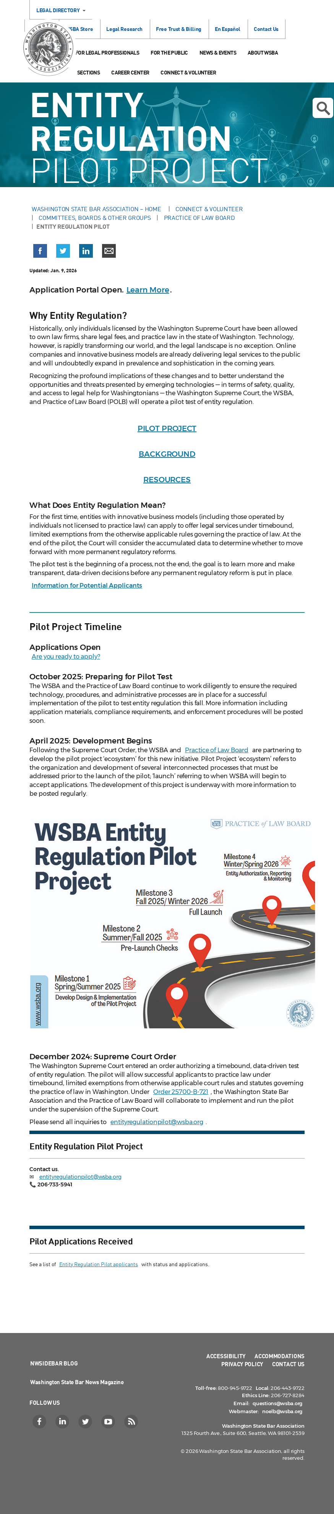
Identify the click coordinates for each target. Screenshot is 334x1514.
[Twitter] (86, 1421)
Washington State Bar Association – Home (97, 209)
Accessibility (226, 1355)
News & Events (217, 52)
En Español (227, 29)
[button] (40, 252)
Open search (323, 108)
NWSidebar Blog (54, 1363)
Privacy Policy (242, 1363)
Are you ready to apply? (66, 656)
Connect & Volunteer (188, 72)
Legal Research (124, 29)
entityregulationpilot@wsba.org (156, 1122)
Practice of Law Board (199, 217)
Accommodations (280, 1355)
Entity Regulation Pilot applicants (98, 1264)
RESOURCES (167, 479)
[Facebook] (40, 1421)
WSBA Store (79, 29)
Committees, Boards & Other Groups (95, 217)
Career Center (130, 72)
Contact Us (266, 29)
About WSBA (263, 52)
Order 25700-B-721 (180, 1092)
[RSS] (132, 1421)
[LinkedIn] (63, 1421)
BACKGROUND (167, 454)
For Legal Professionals (107, 52)
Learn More (147, 289)
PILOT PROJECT (167, 428)
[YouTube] (109, 1421)
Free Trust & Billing (178, 29)
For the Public (169, 52)
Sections (88, 72)
